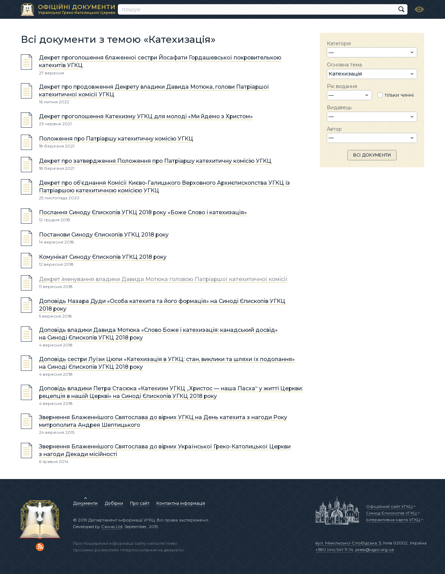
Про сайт (139, 503)
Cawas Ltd (111, 526)
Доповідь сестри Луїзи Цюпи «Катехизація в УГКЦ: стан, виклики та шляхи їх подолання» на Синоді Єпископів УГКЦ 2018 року (167, 363)
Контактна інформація (180, 503)
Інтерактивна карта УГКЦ (393, 519)
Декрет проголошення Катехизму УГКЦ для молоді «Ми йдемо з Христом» (146, 116)
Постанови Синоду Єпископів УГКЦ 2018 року (104, 234)
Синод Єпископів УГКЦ (391, 513)
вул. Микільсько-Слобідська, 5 (348, 542)
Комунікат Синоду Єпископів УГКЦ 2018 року (103, 257)
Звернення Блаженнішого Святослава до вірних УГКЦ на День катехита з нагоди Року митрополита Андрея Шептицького (163, 421)
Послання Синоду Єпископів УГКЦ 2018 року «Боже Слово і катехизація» (143, 212)
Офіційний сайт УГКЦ (389, 506)
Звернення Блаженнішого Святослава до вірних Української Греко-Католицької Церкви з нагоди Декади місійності (165, 450)
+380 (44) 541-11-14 (334, 549)
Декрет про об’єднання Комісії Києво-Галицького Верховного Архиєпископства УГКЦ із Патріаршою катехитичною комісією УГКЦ (164, 187)
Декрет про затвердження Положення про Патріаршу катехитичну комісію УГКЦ (155, 161)
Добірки (114, 503)
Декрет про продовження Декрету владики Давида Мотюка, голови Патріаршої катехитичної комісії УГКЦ (154, 90)
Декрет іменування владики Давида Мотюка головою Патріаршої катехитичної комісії (163, 279)
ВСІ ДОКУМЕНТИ (372, 155)
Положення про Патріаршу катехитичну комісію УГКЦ (116, 138)
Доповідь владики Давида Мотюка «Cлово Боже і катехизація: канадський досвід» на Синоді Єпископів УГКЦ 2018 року (158, 334)
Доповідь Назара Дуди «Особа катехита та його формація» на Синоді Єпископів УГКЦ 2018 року (162, 305)
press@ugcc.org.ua (374, 549)
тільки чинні (399, 95)
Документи (85, 503)
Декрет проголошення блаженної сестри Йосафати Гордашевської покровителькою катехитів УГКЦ (160, 62)
